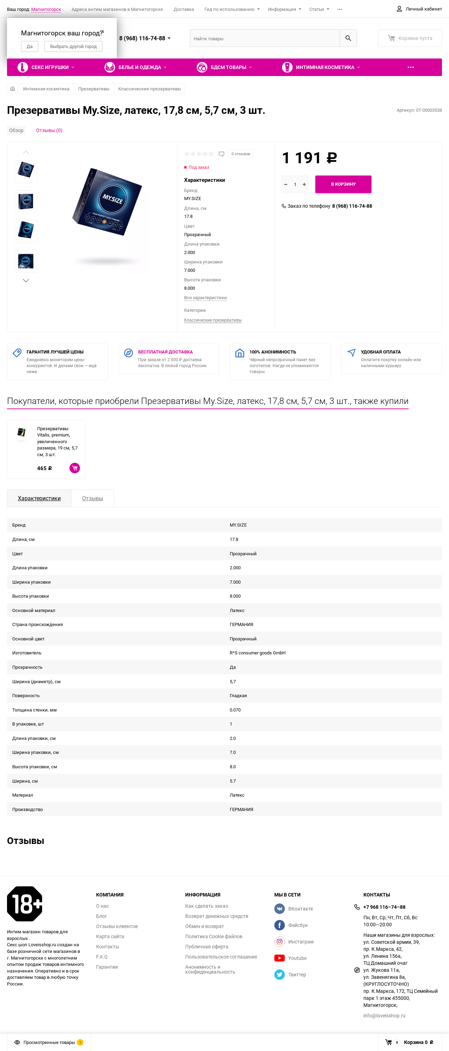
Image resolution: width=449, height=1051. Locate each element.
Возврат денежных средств (216, 916)
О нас (102, 906)
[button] (26, 280)
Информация (282, 9)
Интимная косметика (46, 88)
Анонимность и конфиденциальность (210, 969)
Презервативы (93, 88)
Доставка (184, 9)
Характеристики (39, 498)
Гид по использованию (230, 9)
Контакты (107, 946)
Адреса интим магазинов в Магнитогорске (117, 9)
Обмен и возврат (204, 926)
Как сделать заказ (206, 906)
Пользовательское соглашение (221, 956)
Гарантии (107, 966)
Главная (12, 88)
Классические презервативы (149, 88)
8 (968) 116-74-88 (352, 206)
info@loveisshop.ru (384, 1015)
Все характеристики (205, 297)
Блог (101, 916)
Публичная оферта (206, 946)
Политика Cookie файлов (213, 936)
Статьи (316, 9)
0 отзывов (241, 153)
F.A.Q (102, 956)
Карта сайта (110, 936)
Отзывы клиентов (117, 926)
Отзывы (92, 498)
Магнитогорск (46, 9)
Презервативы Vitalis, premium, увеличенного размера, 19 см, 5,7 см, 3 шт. (57, 441)
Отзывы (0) (49, 130)
